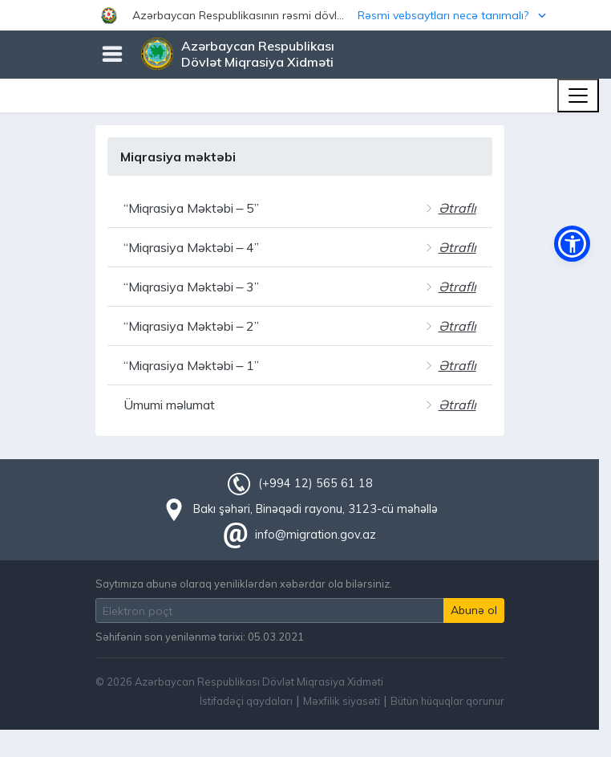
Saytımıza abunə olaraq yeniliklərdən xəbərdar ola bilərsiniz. (243, 583)
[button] (305, 15)
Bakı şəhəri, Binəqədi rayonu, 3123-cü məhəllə (315, 509)
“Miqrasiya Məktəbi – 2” (191, 326)
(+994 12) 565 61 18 (315, 483)
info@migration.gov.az (315, 534)
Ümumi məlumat (169, 405)
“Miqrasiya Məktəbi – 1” (191, 365)
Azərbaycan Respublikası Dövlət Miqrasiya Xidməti (257, 54)
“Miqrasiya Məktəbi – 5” (191, 208)
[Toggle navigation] (578, 95)
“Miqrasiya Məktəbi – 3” (191, 287)
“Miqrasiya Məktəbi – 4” (191, 247)
